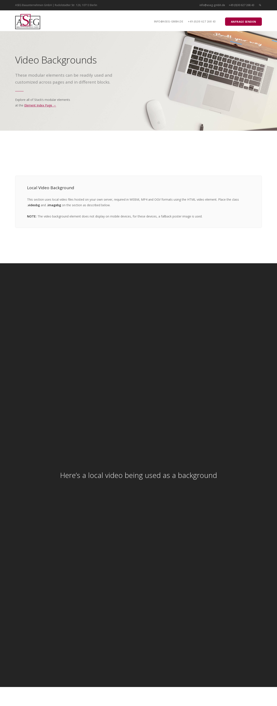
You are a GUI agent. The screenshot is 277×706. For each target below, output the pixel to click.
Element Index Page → (40, 105)
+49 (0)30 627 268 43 (241, 5)
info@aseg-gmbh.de (212, 5)
